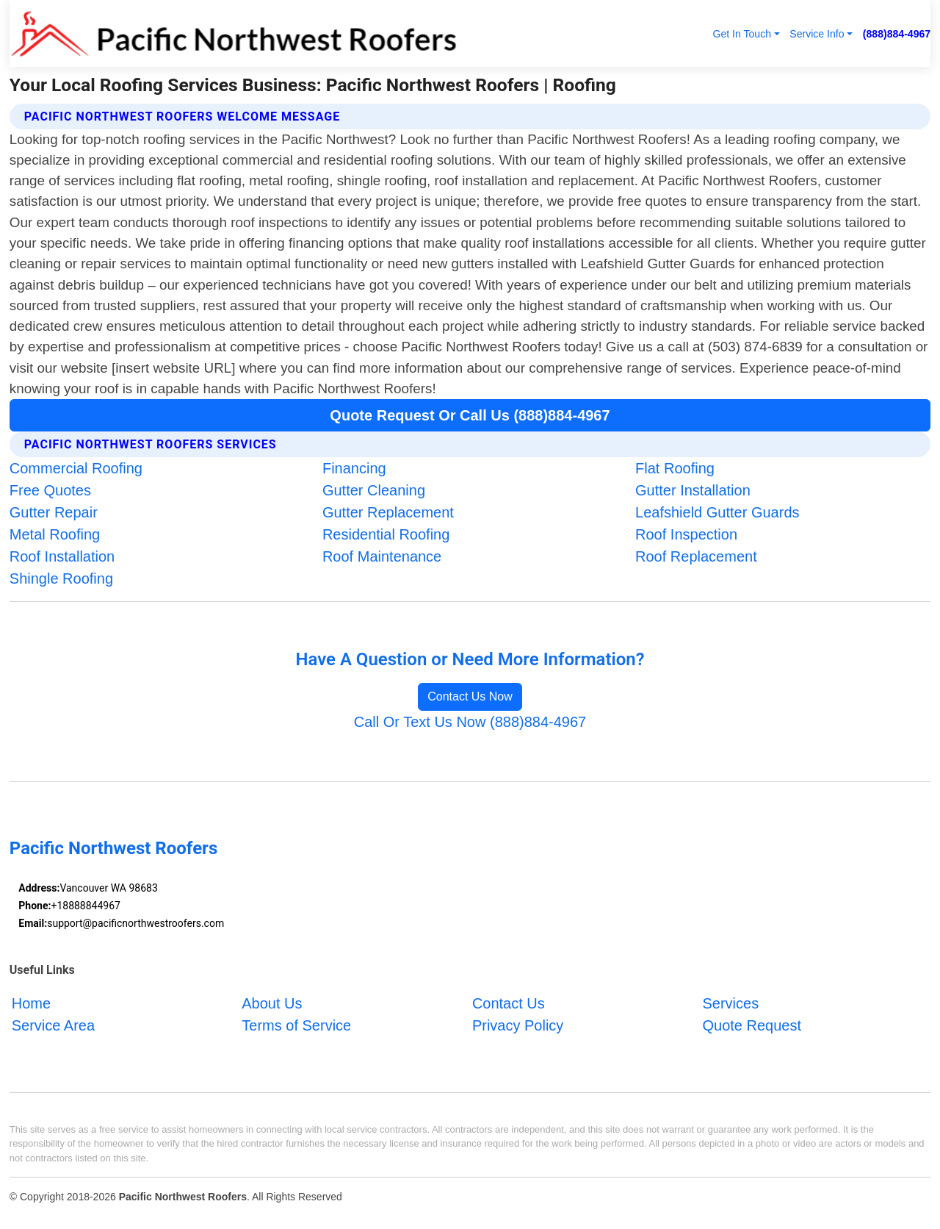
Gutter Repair (54, 512)
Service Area (53, 1025)
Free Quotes (50, 490)
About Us (272, 1003)
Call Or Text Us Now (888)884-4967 (470, 722)
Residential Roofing (385, 534)
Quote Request (751, 1025)
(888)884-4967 (896, 34)
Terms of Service (296, 1025)
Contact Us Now (470, 696)
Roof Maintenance (381, 556)
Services (730, 1003)
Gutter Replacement (388, 512)
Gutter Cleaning (373, 490)
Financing (354, 468)
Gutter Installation (693, 490)
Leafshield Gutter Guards (717, 512)
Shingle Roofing (61, 578)
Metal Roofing (55, 534)
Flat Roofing (675, 468)
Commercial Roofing (76, 468)
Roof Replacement (696, 556)
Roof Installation (62, 556)
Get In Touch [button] (741, 34)
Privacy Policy (517, 1025)
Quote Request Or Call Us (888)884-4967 (470, 415)
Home (31, 1003)
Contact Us (508, 1003)
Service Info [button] (816, 34)
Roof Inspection (686, 534)
